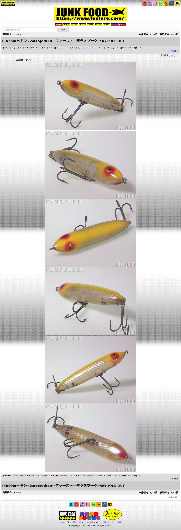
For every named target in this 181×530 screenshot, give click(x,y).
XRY (130, 48)
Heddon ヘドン (66, 48)
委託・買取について (81, 522)
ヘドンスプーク (42, 48)
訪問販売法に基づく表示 (111, 522)
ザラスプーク (19, 48)
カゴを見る (172, 51)
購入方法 (95, 522)
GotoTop (173, 497)
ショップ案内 (65, 522)
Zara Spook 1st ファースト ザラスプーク (100, 48)
